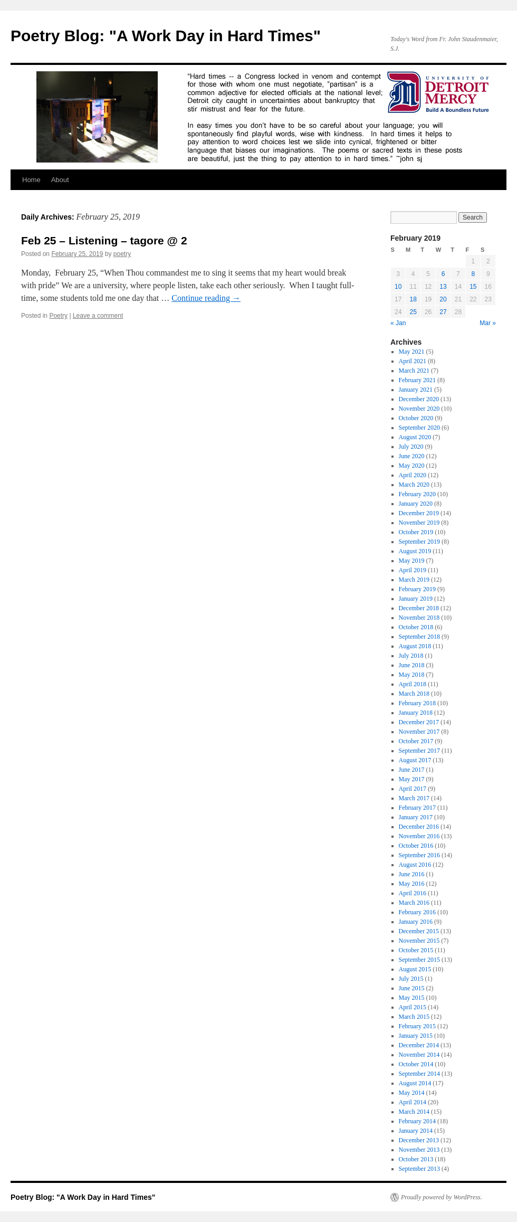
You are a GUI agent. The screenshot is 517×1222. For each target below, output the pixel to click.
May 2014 (412, 1092)
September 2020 (419, 427)
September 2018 (419, 636)
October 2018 (416, 627)
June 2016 (412, 874)
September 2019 (419, 541)
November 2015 (419, 940)
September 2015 (419, 959)
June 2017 (412, 769)
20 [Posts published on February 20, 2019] (442, 299)
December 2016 (419, 826)
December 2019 (419, 513)
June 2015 (412, 988)
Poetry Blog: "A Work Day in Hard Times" (166, 35)
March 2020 (414, 484)
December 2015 (419, 931)
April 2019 (412, 570)
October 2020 (416, 418)
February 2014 (417, 1121)
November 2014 (419, 1054)
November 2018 (419, 617)
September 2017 (419, 750)
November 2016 (419, 836)
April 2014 (412, 1102)
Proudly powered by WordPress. (441, 1197)
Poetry (58, 315)
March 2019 (414, 579)
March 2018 (414, 693)
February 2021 (417, 380)
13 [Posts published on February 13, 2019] (442, 286)
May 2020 (412, 465)
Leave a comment (98, 315)
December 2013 (419, 1140)
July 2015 (411, 978)
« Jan (398, 323)
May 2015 (412, 997)
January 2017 (416, 817)
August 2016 (415, 864)
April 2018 (412, 684)
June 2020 (412, 456)
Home (31, 180)
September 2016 (419, 855)
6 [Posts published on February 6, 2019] (443, 274)
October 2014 (416, 1064)
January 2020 (416, 503)
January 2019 (416, 598)
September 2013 (419, 1168)
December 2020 (419, 399)
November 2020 (419, 408)
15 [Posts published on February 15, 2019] (473, 286)
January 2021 (416, 389)
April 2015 (412, 1007)
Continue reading (206, 297)
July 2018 (411, 655)
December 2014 (419, 1045)
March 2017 (414, 798)
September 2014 (419, 1073)
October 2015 (416, 950)
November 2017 (419, 731)
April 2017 (412, 788)
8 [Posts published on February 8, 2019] (473, 274)
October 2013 (416, 1159)
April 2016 (412, 893)
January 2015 (416, 1035)
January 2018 (416, 712)
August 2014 (415, 1083)
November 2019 (419, 522)
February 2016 (417, 912)
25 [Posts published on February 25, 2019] (412, 312)
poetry (122, 254)
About (60, 180)
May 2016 (412, 883)
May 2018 (412, 674)
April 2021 (412, 361)
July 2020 (411, 446)
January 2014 (416, 1130)
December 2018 (419, 608)
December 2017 (419, 722)
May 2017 (412, 779)
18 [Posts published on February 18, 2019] (412, 299)
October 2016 (416, 845)
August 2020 (415, 437)
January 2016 (416, 921)
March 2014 (414, 1111)
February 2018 (417, 703)
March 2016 (414, 902)
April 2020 (412, 475)
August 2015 (415, 969)
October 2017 (416, 741)
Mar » (488, 323)
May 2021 (412, 351)
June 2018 (412, 665)
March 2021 (414, 370)
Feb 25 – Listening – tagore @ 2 (104, 240)
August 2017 (415, 760)
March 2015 (414, 1016)
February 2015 (417, 1026)
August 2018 (415, 646)
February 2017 (417, 807)
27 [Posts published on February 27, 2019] (442, 312)
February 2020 (417, 494)
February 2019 (417, 589)
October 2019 (416, 532)
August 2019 (415, 551)
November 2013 (419, 1149)
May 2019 (412, 560)
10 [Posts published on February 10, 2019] (398, 286)
